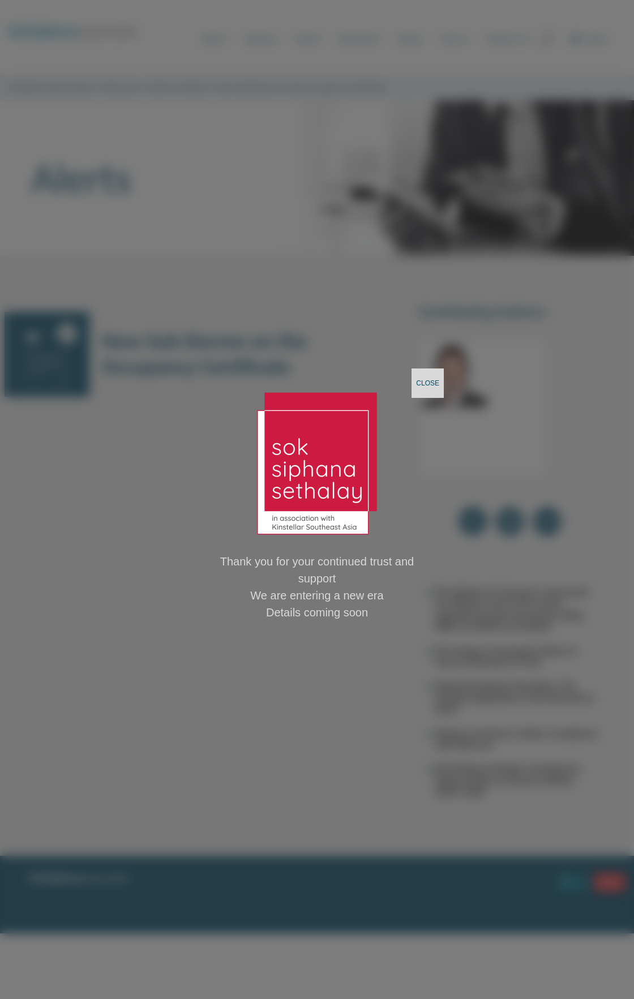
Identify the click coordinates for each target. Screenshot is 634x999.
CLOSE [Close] (427, 383)
